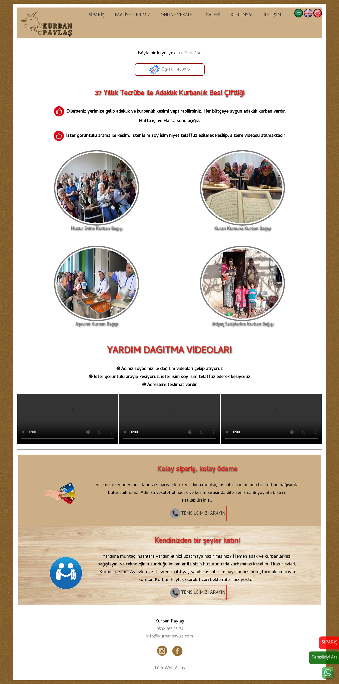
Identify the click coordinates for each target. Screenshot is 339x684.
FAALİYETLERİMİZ (132, 15)
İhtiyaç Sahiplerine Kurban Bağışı (242, 322)
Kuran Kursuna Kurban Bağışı (242, 227)
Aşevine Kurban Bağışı (96, 322)
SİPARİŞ (97, 15)
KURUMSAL (242, 15)
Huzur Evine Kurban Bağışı (96, 227)
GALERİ (213, 15)
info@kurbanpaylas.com (169, 636)
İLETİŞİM (272, 15)
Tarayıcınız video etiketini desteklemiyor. (67, 419)
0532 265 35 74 (170, 629)
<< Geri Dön (189, 53)
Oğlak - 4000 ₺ (169, 70)
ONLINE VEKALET (178, 15)
